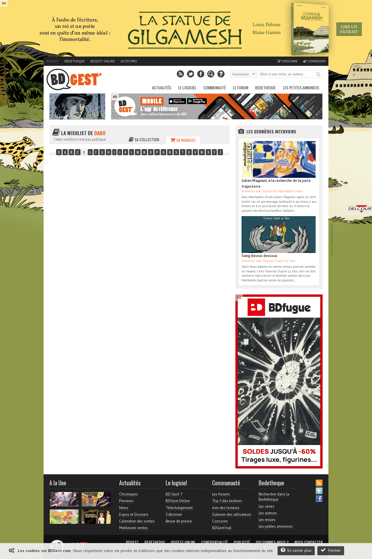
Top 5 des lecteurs (227, 500)
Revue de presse (179, 521)
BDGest (52, 61)
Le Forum (240, 87)
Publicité (242, 542)
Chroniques (128, 494)
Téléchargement (179, 507)
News (123, 507)
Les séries (266, 506)
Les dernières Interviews (271, 131)
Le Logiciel (187, 87)
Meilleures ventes (133, 527)
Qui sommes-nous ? (272, 542)
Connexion (314, 61)
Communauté (214, 87)
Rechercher (318, 74)
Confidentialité (214, 542)
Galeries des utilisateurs (231, 514)
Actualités (161, 87)
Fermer (331, 550)
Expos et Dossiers (134, 514)
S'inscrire (288, 61)
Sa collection (144, 139)
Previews (126, 500)
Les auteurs (268, 513)
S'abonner (174, 514)
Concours (220, 521)
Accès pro (129, 61)
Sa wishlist (183, 140)
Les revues (267, 519)
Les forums (221, 494)
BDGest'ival (221, 527)
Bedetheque (75, 61)
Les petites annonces (301, 87)
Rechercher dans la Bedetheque (274, 497)
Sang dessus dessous (259, 255)
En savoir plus (296, 550)
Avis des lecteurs (225, 507)
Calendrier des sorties (137, 521)
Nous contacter (308, 542)
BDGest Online (102, 61)
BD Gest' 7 (174, 494)
